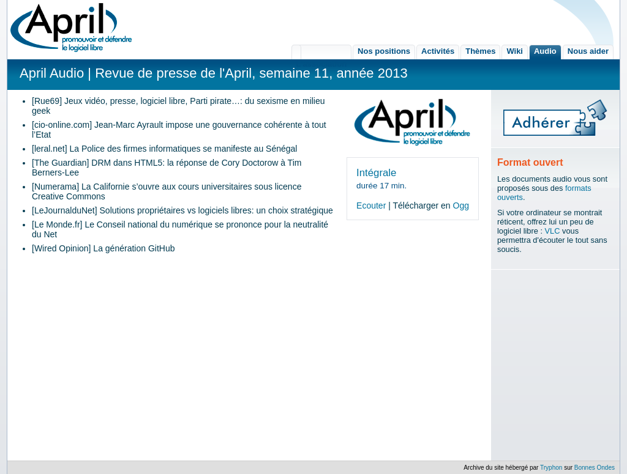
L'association (321, 52)
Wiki (514, 51)
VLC (552, 230)
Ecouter (371, 205)
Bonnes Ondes (594, 467)
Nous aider (588, 51)
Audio (545, 51)
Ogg (461, 205)
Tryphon (551, 467)
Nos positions (384, 51)
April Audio (52, 73)
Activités (437, 51)
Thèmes (480, 51)
